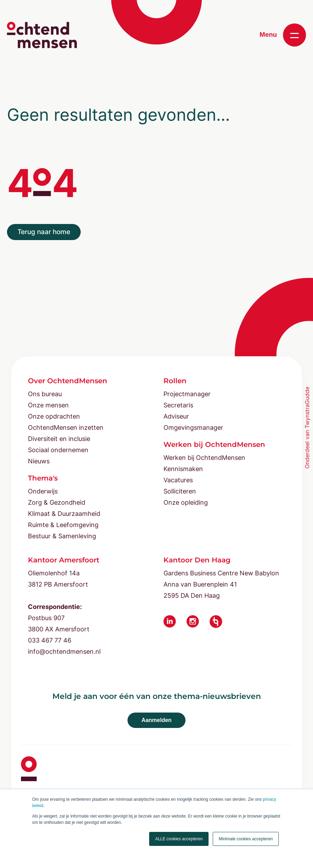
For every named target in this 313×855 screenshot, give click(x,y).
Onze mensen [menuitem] (48, 405)
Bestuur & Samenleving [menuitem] (62, 536)
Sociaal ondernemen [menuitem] (58, 450)
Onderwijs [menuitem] (43, 491)
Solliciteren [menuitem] (179, 491)
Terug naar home (43, 232)
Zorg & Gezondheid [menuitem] (56, 502)
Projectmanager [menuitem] (187, 394)
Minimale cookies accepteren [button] (246, 838)
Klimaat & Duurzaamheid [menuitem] (64, 513)
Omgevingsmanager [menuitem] (193, 427)
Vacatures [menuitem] (178, 480)
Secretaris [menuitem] (178, 405)
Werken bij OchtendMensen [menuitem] (204, 457)
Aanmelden (156, 720)
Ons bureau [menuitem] (45, 394)
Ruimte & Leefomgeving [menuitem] (63, 524)
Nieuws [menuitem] (39, 461)
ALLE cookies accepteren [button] (179, 838)
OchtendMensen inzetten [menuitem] (65, 427)
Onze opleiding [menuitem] (185, 502)
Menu (283, 35)
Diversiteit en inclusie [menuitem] (59, 438)
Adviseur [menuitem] (176, 416)
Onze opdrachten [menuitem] (54, 416)
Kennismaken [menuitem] (183, 468)
